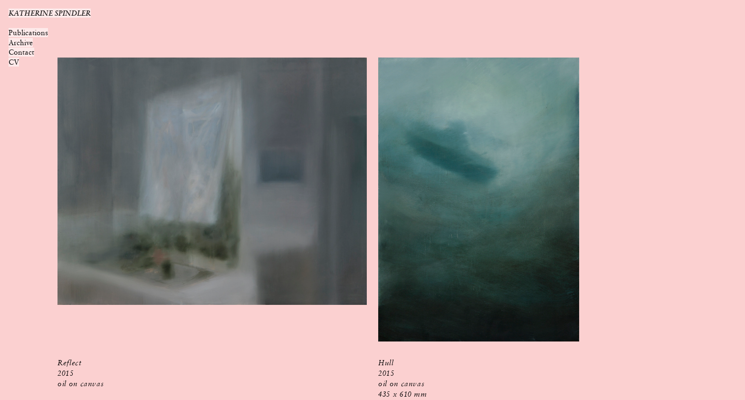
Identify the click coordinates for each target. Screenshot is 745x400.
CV (14, 62)
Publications (28, 32)
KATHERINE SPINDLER (50, 13)
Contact (21, 52)
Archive (21, 42)
